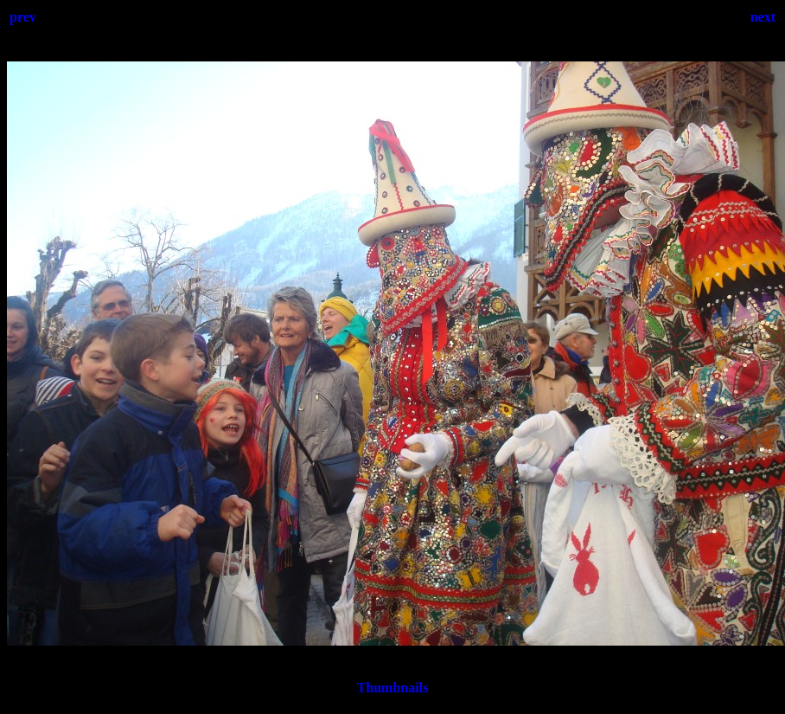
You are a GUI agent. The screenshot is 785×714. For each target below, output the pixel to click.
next (762, 17)
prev (23, 17)
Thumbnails (393, 687)
